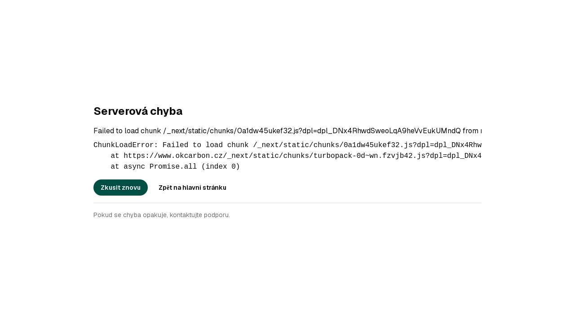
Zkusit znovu (121, 187)
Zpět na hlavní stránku (192, 187)
